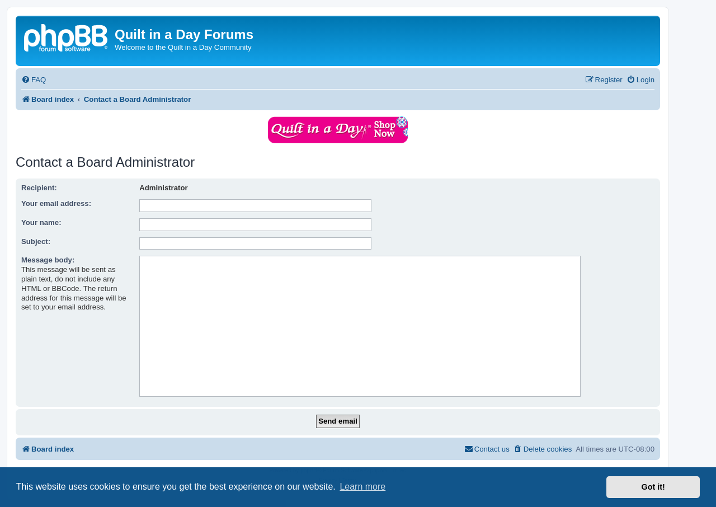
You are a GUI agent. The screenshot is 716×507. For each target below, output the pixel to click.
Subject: (35, 241)
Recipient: (39, 188)
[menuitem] (33, 80)
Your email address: (56, 203)
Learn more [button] (362, 486)
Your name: (41, 222)
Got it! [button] (653, 486)
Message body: (47, 260)
